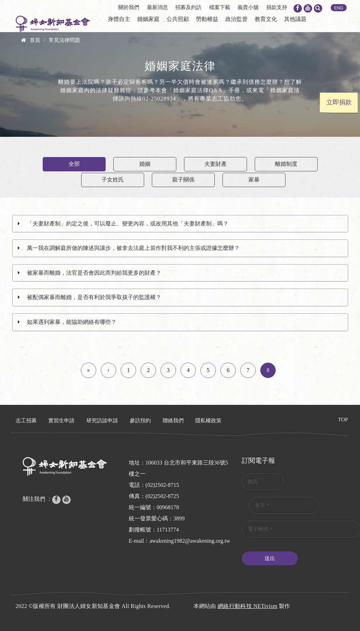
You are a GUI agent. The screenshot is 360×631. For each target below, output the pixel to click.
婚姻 (144, 164)
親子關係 (183, 180)
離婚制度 (286, 164)
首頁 (35, 40)
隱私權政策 (208, 420)
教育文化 (266, 19)
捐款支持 (276, 7)
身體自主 (119, 19)
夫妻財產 (215, 164)
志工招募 (26, 420)
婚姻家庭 (148, 19)
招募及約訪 (188, 7)
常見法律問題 (64, 40)
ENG (338, 8)
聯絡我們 (173, 420)
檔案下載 (219, 7)
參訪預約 (140, 420)
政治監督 (236, 19)
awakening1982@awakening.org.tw (189, 541)
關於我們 (128, 7)
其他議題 (295, 19)
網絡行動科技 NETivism (247, 606)
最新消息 (157, 7)
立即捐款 (339, 102)
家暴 (254, 180)
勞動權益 (207, 19)
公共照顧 (178, 19)
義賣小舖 (248, 7)
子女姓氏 (112, 180)
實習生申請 (61, 420)
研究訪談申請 (102, 420)
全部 (74, 164)
